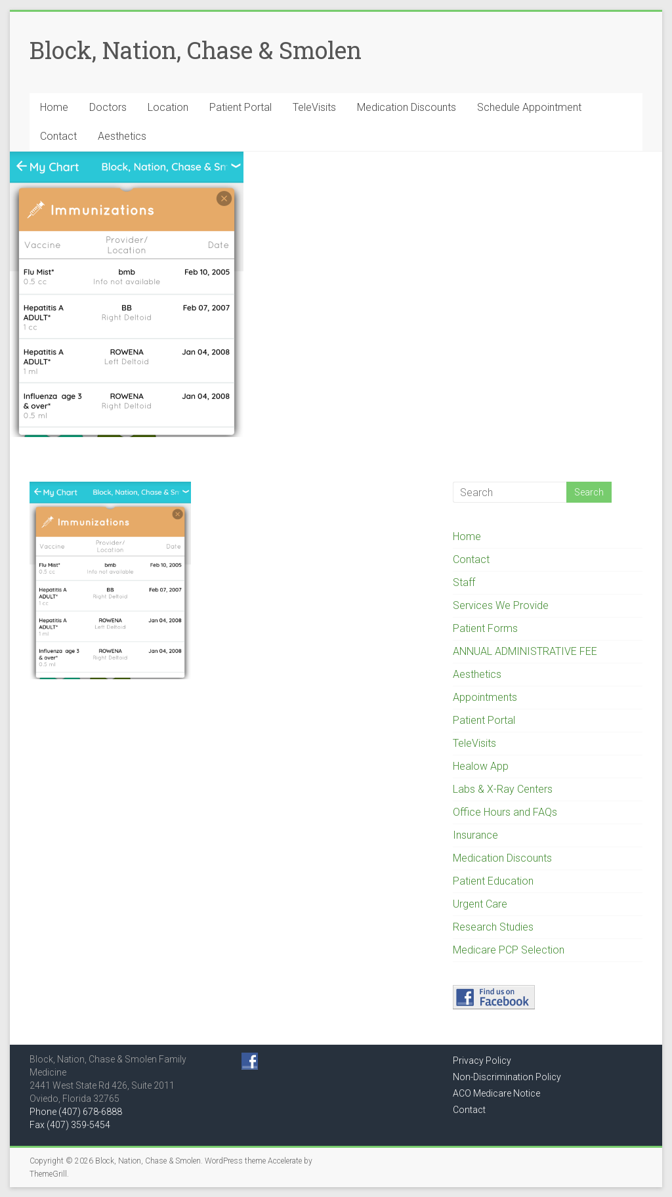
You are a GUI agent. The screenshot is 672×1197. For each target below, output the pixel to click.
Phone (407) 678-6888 (76, 1111)
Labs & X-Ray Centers (503, 789)
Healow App (481, 766)
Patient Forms (485, 628)
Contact (58, 136)
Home (54, 107)
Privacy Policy (482, 1060)
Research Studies (493, 927)
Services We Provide (501, 605)
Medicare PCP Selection (508, 950)
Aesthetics (122, 136)
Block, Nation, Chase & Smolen (196, 50)
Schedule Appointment (529, 107)
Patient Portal (240, 107)
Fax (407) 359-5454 (70, 1125)
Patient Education (493, 881)
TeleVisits (314, 107)
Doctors (108, 107)
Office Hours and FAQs (505, 812)
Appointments (485, 697)
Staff (464, 582)
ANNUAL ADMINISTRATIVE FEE (525, 651)
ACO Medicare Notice (496, 1093)
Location (168, 107)
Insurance (475, 835)
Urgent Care (480, 904)
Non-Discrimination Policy (507, 1077)
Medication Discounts (406, 107)
